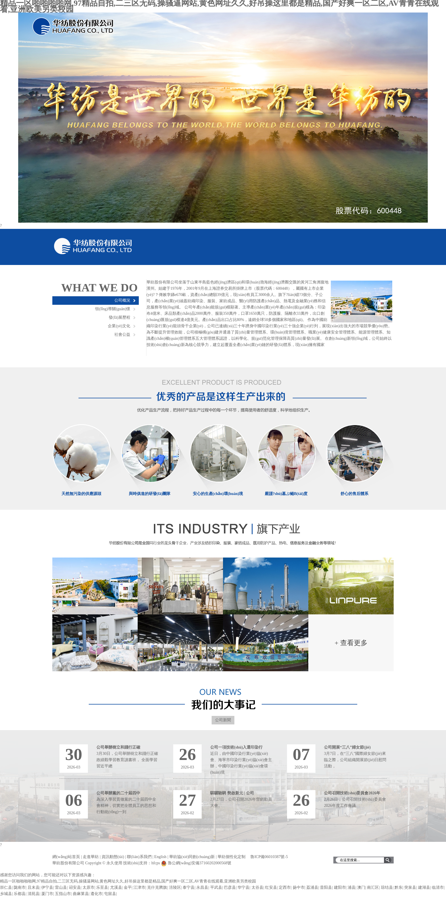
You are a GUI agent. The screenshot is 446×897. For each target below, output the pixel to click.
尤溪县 (116, 887)
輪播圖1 (223, 118)
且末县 (34, 887)
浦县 (352, 887)
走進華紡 (91, 857)
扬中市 (299, 887)
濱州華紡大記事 (223, 699)
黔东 (398, 887)
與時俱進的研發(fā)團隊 (150, 494)
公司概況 (122, 300)
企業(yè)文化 (119, 326)
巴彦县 (230, 887)
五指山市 (63, 894)
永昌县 (202, 887)
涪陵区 (175, 887)
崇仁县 (6, 887)
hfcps (155, 863)
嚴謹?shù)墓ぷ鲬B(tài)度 (286, 494)
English (160, 857)
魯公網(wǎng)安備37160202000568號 (199, 863)
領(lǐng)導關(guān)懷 (112, 309)
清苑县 (34, 894)
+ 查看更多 (350, 643)
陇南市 (20, 887)
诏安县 (75, 887)
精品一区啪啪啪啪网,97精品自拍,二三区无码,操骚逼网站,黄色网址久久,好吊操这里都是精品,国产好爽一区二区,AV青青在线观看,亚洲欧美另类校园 (128, 881)
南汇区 (373, 887)
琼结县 (387, 887)
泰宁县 (189, 887)
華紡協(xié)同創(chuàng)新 (192, 857)
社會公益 (122, 334)
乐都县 (20, 894)
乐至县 (102, 887)
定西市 (285, 887)
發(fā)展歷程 (119, 317)
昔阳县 (326, 887)
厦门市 (47, 894)
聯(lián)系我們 (139, 857)
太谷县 (257, 887)
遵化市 (96, 894)
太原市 (88, 887)
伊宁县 (47, 887)
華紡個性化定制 (231, 857)
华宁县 (243, 887)
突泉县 (410, 887)
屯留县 (110, 894)
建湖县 (424, 887)
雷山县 (61, 887)
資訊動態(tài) (113, 857)
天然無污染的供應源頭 (81, 494)
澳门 (361, 887)
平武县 (216, 887)
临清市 (438, 887)
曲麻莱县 (81, 894)
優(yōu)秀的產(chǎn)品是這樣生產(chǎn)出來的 (223, 394)
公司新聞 (223, 720)
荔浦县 (312, 887)
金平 (128, 887)
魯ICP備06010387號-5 (269, 857)
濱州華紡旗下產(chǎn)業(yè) (223, 536)
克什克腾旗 (157, 887)
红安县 (271, 887)
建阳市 (340, 887)
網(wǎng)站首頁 (66, 857)
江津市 (139, 887)
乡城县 (6, 894)
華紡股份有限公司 (93, 246)
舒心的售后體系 (354, 494)
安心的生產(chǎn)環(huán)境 (218, 494)
